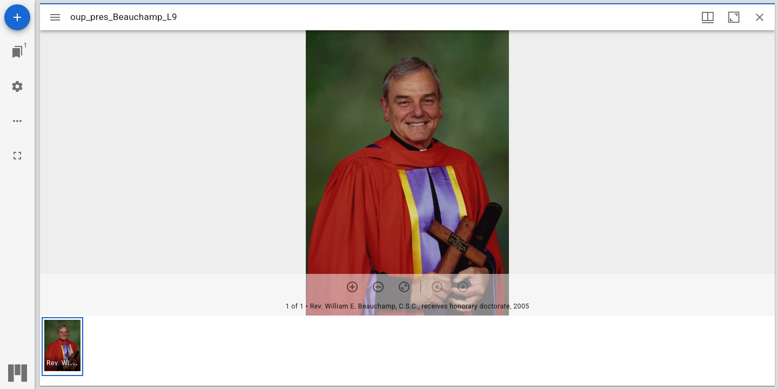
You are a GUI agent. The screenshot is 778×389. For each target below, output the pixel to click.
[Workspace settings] (17, 86)
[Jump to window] (17, 52)
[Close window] (760, 17)
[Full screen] (17, 156)
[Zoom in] (352, 287)
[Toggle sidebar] (55, 17)
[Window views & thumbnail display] (708, 17)
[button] (62, 346)
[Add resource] (17, 17)
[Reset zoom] (404, 287)
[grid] (407, 351)
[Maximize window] (734, 17)
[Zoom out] (378, 287)
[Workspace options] (17, 121)
